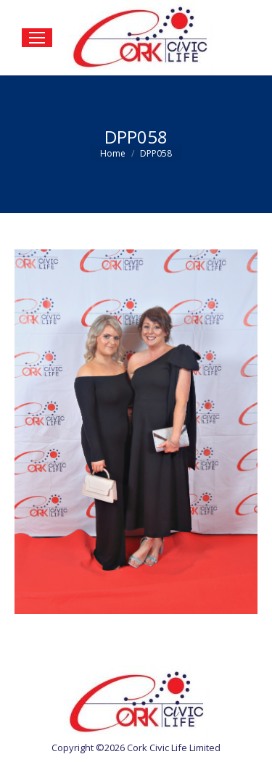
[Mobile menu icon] (37, 37)
